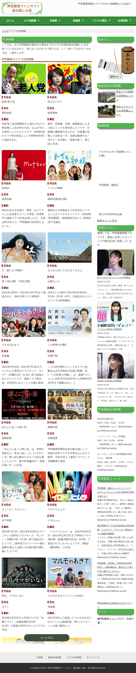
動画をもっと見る (107, 220)
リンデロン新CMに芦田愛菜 (109, 329)
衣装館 (53, 20)
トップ (5, 31)
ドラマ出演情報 (73, 657)
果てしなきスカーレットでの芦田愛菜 (113, 277)
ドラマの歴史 (99, 20)
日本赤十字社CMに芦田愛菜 (109, 381)
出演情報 (123, 20)
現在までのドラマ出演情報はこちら (124, 110)
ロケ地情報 (30, 20)
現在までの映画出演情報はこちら (124, 95)
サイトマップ (93, 657)
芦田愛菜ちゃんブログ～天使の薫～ (116, 620)
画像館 (76, 20)
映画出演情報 (54, 657)
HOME (40, 657)
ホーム (10, 20)
